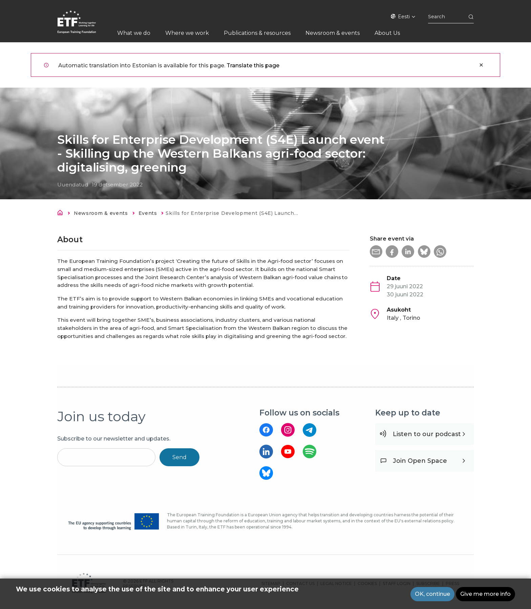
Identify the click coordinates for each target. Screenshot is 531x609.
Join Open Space (420, 461)
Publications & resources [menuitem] (257, 33)
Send (179, 457)
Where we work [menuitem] (187, 33)
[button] (376, 252)
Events (148, 213)
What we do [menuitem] (133, 33)
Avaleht (62, 214)
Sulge (481, 65)
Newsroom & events (101, 213)
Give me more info (485, 594)
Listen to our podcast (427, 434)
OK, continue (432, 594)
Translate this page (253, 65)
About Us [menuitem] (387, 33)
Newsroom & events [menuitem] (332, 33)
